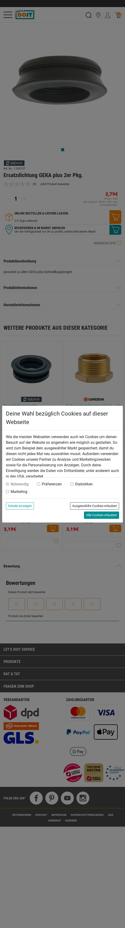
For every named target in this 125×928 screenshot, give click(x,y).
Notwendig (20, 484)
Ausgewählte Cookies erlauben (94, 506)
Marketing (19, 491)
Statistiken (84, 484)
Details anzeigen (20, 506)
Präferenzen (52, 484)
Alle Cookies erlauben (101, 515)
